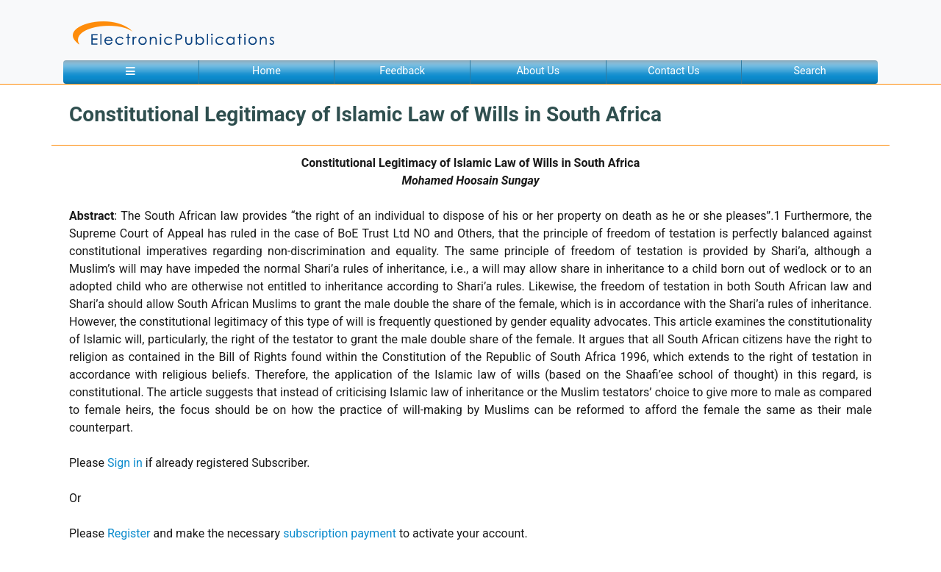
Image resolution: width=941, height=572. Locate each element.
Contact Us (674, 71)
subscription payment (339, 533)
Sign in (125, 463)
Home (266, 71)
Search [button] (810, 71)
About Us (537, 71)
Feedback (402, 71)
